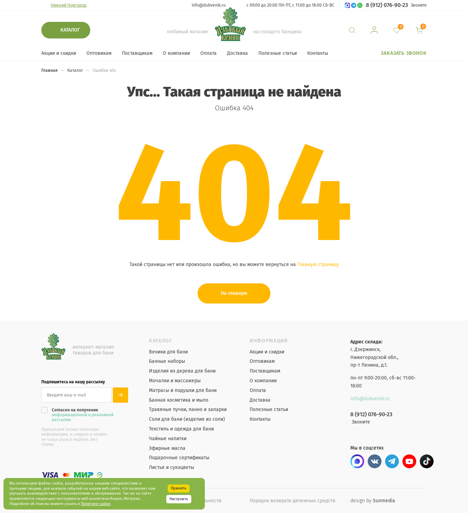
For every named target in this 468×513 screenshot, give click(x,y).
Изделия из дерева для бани (182, 371)
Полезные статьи (277, 53)
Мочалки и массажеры (175, 381)
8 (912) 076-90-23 (387, 5)
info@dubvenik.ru (209, 5)
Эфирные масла (167, 448)
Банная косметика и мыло (178, 400)
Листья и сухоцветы (171, 467)
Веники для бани (168, 352)
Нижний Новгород (68, 5)
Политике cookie (95, 504)
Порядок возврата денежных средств (292, 501)
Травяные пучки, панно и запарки (188, 409)
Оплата (208, 53)
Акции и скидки (58, 53)
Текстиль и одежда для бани (181, 429)
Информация (269, 341)
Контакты (317, 53)
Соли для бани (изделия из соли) (187, 419)
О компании (176, 53)
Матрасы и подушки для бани (183, 390)
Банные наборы (167, 361)
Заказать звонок (404, 53)
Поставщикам (137, 53)
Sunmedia (384, 501)
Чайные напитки (167, 439)
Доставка (237, 53)
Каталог (70, 30)
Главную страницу (318, 264)
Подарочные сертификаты (179, 458)
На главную (234, 293)
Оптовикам (98, 53)
